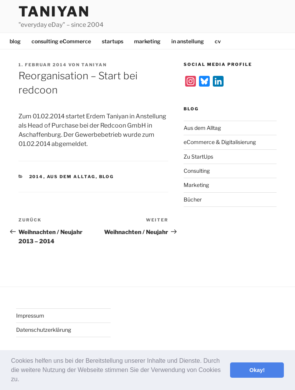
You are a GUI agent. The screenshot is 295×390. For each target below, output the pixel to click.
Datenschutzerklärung (43, 329)
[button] (22, 380)
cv (218, 41)
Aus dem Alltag (71, 176)
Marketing (196, 185)
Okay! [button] (257, 370)
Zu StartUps (198, 156)
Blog (106, 176)
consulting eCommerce (61, 41)
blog (15, 41)
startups (112, 41)
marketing (147, 41)
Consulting (197, 170)
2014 (36, 176)
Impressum (30, 315)
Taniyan (54, 11)
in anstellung (187, 41)
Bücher (193, 199)
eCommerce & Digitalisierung (220, 142)
